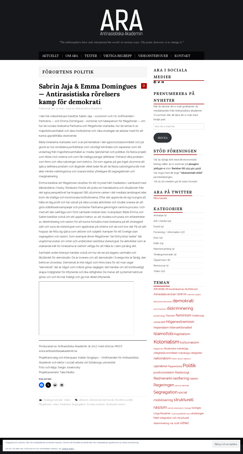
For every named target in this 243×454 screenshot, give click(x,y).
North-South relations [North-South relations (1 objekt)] (181, 359)
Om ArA (71, 56)
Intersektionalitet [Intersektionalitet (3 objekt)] (180, 327)
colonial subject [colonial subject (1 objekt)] (194, 294)
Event (157, 226)
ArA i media (160, 220)
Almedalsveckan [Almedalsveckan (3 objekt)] (165, 294)
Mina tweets (160, 198)
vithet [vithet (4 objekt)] (184, 423)
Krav (156, 237)
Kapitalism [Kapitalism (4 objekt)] (182, 334)
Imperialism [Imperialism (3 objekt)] (161, 327)
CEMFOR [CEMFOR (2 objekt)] (181, 294)
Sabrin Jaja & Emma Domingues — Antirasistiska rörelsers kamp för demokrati (88, 94)
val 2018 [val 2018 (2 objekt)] (174, 423)
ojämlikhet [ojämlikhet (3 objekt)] (160, 366)
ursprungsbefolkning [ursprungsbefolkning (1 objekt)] (180, 414)
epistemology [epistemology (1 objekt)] (159, 316)
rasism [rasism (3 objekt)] (194, 378)
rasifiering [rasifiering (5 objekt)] (181, 378)
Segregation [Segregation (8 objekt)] (166, 392)
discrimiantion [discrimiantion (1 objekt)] (160, 309)
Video (67, 399)
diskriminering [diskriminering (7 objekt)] (180, 308)
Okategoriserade (53, 399)
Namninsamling (162, 248)
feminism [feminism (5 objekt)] (183, 315)
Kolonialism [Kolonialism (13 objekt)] (166, 342)
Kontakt (182, 56)
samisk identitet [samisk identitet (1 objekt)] (182, 386)
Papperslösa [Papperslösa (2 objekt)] (175, 366)
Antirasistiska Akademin (88, 108)
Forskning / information (167, 232)
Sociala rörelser (96, 404)
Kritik (156, 243)
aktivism (83, 399)
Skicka (163, 137)
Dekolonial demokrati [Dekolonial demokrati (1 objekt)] (163, 302)
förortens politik (124, 399)
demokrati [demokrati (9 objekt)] (183, 300)
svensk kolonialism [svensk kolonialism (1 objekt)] (175, 408)
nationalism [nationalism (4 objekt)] (162, 358)
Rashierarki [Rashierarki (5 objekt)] (163, 378)
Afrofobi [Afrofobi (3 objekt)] (159, 289)
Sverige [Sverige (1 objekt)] (187, 408)
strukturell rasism (115, 404)
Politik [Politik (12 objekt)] (189, 365)
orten (56, 404)
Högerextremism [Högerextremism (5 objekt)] (180, 322)
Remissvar (160, 265)
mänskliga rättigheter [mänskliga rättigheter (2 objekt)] (190, 352)
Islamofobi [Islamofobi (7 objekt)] (163, 333)
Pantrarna (65, 404)
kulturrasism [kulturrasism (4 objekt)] (189, 342)
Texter (91, 56)
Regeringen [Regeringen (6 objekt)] (164, 385)
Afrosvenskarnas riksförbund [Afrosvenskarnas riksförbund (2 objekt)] (181, 289)
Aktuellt (50, 56)
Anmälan (159, 215)
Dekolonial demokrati (102, 399)
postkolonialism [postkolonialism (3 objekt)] (164, 372)
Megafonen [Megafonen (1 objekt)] (159, 349)
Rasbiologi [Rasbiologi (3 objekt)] (182, 372)
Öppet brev (160, 260)
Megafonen (45, 404)
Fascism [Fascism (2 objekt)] (170, 315)
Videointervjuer (153, 56)
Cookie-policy (68, 448)
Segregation (79, 404)
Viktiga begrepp (117, 56)
